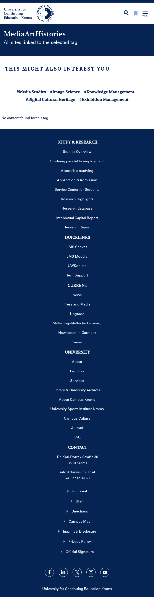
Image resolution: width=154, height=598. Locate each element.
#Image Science (65, 91)
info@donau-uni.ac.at (77, 472)
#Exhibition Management (103, 99)
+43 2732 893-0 (77, 478)
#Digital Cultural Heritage (50, 99)
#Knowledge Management (109, 91)
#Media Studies (31, 91)
